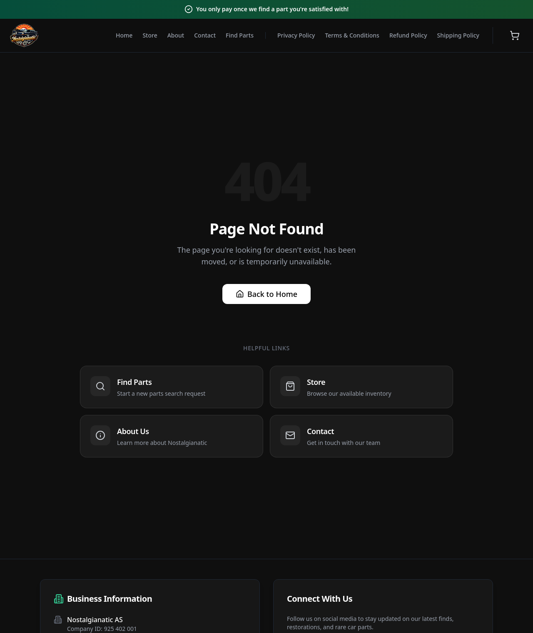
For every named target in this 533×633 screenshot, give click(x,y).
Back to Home (266, 294)
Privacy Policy (296, 35)
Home (124, 35)
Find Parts (240, 35)
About (175, 35)
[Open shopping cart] (514, 35)
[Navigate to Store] (361, 387)
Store (149, 35)
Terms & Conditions (352, 35)
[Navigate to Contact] (361, 436)
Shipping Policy (458, 35)
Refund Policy (408, 35)
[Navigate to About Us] (171, 436)
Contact (205, 35)
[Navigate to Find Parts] (171, 387)
